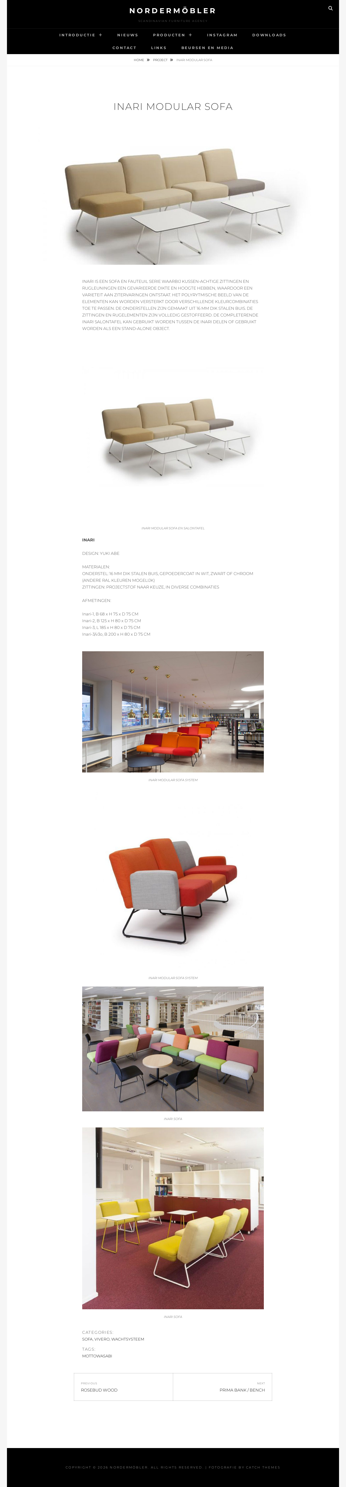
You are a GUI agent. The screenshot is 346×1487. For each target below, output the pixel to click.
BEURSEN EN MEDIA (207, 47)
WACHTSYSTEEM (127, 1339)
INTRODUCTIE (77, 35)
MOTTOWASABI (97, 1356)
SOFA (87, 1339)
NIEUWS (128, 35)
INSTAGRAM (222, 35)
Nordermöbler (173, 10)
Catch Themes (263, 1467)
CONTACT (124, 47)
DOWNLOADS (269, 35)
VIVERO (101, 1339)
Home (139, 60)
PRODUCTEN (169, 35)
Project (160, 60)
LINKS (159, 47)
